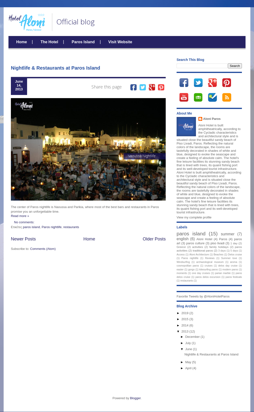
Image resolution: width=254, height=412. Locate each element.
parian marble (223, 273)
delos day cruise (228, 265)
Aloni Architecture (199, 254)
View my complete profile (194, 217)
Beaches (218, 254)
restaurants (71, 227)
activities (197, 246)
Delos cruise (235, 254)
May (188, 362)
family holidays (218, 246)
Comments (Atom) (43, 249)
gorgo (191, 269)
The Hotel (49, 42)
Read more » (20, 216)
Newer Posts (23, 239)
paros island (31, 227)
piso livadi (217, 243)
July (188, 343)
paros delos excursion (208, 277)
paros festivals (233, 277)
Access (181, 254)
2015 (185, 319)
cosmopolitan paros (188, 265)
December (193, 337)
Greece (181, 246)
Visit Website (120, 42)
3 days (222, 250)
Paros (223, 239)
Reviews (210, 258)
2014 (185, 325)
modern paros (230, 269)
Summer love (229, 258)
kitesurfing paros (208, 269)
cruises (209, 265)
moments (182, 273)
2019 (185, 313)
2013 (185, 331)
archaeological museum (210, 262)
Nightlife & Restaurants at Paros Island (55, 68)
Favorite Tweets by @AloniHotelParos (203, 296)
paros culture (195, 243)
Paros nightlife (51, 227)
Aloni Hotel (204, 239)
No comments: (24, 222)
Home (21, 42)
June (189, 349)
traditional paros (203, 250)
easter (180, 269)
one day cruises (201, 273)
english (182, 239)
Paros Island (83, 42)
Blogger (135, 398)
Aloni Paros (212, 119)
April (189, 368)
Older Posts (154, 239)
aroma (233, 262)
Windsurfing (183, 262)
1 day (233, 243)
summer (227, 234)
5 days (234, 250)
